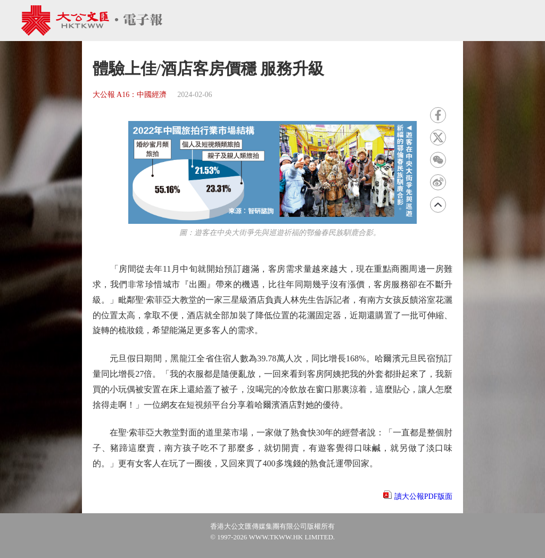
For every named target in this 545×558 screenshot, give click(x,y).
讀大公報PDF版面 (423, 496)
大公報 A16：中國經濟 (130, 95)
